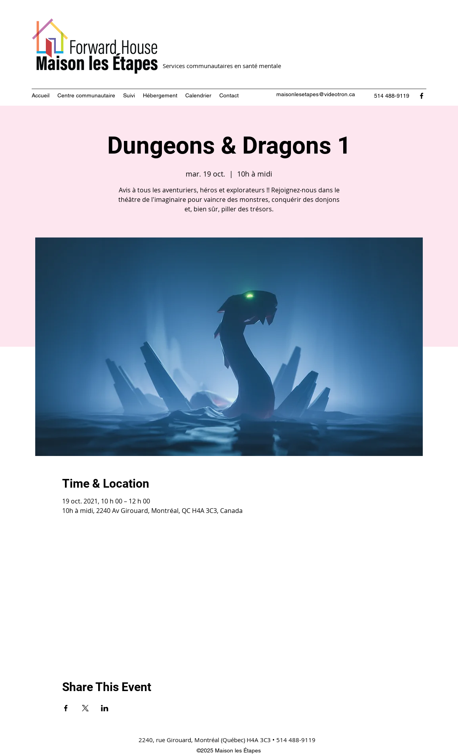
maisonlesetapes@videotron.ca (315, 94)
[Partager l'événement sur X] (85, 708)
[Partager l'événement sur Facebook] (66, 708)
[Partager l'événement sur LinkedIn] (104, 708)
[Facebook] (422, 96)
